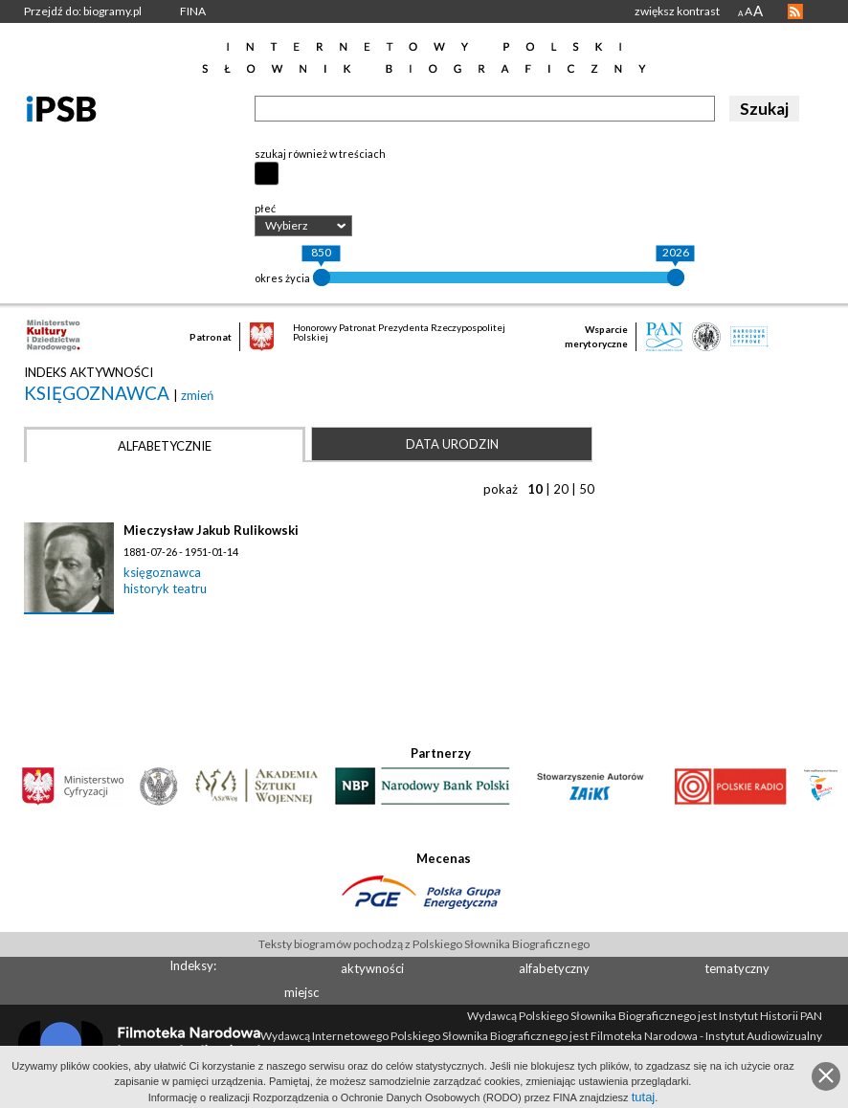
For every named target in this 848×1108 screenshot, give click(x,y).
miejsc (301, 992)
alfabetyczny (554, 968)
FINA (193, 11)
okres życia (282, 278)
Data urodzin (452, 444)
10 (535, 489)
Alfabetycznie (165, 446)
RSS (795, 11)
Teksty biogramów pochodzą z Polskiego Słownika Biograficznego (424, 944)
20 (561, 489)
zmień (197, 395)
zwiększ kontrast (677, 11)
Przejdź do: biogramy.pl (83, 11)
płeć (265, 208)
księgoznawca (98, 393)
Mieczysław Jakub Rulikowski (211, 530)
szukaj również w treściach (320, 153)
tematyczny (737, 968)
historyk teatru (165, 588)
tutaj (644, 1097)
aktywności (372, 968)
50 (586, 489)
